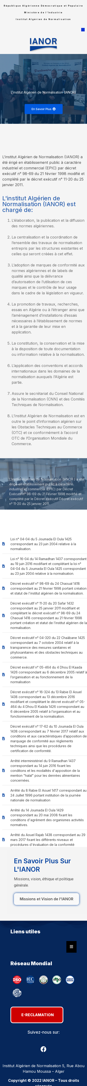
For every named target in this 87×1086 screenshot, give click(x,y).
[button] (83, 29)
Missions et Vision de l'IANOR (46, 899)
